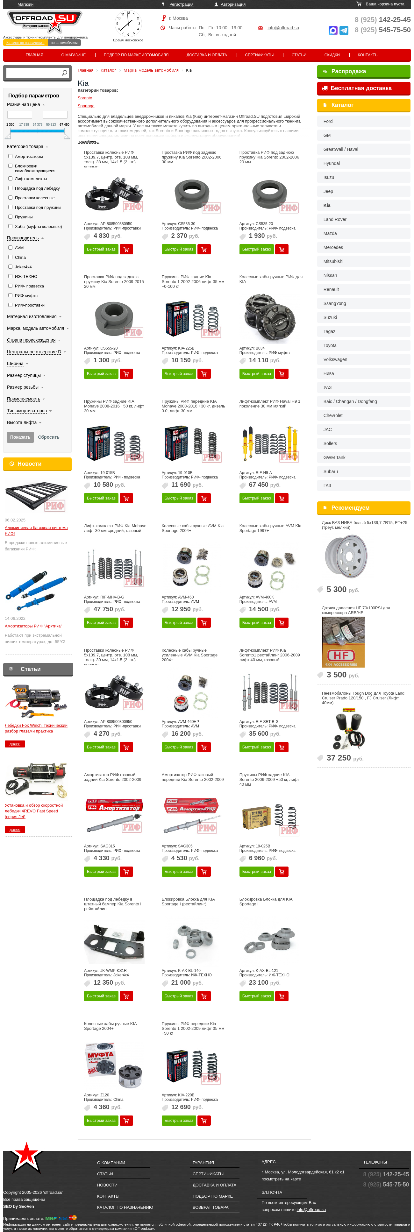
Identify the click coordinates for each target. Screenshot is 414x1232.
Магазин (25, 4)
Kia (327, 205)
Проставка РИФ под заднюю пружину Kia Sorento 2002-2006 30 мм (192, 157)
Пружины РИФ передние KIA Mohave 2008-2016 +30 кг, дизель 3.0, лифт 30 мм (193, 406)
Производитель (23, 237)
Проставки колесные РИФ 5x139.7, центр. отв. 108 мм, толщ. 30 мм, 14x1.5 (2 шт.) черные (111, 657)
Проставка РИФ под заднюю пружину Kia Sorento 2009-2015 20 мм (114, 281)
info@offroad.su (283, 27)
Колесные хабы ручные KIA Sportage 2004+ (110, 1026)
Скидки (332, 55)
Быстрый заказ (101, 249)
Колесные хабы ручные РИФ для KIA (271, 279)
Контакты (368, 55)
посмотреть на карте (281, 1179)
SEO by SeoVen (18, 1206)
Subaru (331, 471)
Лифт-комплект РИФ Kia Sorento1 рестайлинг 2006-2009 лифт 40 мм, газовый (269, 655)
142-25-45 (383, 20)
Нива (329, 373)
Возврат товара (211, 1207)
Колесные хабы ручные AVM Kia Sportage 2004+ (193, 528)
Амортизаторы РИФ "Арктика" (33, 626)
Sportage (86, 105)
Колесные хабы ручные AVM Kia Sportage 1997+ (270, 528)
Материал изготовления (32, 316)
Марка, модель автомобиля (35, 328)
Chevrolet (333, 415)
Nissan (330, 275)
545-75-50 (383, 30)
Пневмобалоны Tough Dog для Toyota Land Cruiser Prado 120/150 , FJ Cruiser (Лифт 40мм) (363, 698)
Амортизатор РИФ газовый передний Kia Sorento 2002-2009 (193, 777)
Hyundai (332, 163)
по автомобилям (64, 43)
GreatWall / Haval (341, 149)
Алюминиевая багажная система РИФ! (36, 530)
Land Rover (335, 219)
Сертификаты (259, 55)
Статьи (299, 55)
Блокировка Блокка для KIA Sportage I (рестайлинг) (188, 901)
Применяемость (23, 398)
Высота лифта (22, 422)
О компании (111, 1162)
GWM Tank (335, 457)
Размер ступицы (24, 375)
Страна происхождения (31, 340)
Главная (34, 55)
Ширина (15, 363)
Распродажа (344, 71)
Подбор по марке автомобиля (136, 55)
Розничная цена (23, 104)
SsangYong (335, 303)
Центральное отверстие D (34, 351)
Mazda (330, 233)
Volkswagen (335, 359)
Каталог (343, 105)
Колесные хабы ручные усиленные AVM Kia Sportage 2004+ (190, 655)
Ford (328, 121)
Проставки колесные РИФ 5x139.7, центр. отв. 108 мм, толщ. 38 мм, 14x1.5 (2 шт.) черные (111, 159)
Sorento (85, 98)
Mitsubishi (333, 261)
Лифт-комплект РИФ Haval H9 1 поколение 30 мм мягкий (270, 403)
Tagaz (329, 331)
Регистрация (181, 4)
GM (327, 135)
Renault (331, 289)
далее (15, 744)
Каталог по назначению (25, 43)
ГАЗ (327, 485)
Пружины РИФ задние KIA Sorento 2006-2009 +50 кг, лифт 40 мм (269, 779)
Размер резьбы (23, 387)
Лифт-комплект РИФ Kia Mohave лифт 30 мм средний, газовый (115, 528)
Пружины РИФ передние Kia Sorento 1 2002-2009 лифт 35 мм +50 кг (193, 1028)
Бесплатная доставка (357, 88)
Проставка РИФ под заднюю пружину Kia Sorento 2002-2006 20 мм (269, 157)
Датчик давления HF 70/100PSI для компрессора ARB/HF (356, 610)
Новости (29, 464)
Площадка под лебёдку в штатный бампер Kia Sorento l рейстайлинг (112, 904)
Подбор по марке (213, 1196)
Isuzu (329, 177)
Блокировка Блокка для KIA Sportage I (265, 901)
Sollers (330, 443)
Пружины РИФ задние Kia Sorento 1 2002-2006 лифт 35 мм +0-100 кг (193, 281)
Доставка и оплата (207, 55)
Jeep (328, 191)
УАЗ (328, 387)
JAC (328, 429)
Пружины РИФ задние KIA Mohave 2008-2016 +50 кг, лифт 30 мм (114, 406)
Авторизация (233, 4)
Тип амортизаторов (27, 410)
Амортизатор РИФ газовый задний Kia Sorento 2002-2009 (112, 777)
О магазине (73, 55)
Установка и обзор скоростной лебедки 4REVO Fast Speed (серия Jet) (34, 811)
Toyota (330, 345)
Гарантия (203, 1162)
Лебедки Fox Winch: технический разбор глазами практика (36, 728)
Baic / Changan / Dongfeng (350, 401)
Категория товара (25, 146)
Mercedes (333, 247)
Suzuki (330, 317)
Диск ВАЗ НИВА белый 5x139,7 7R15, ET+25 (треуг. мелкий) (364, 525)
